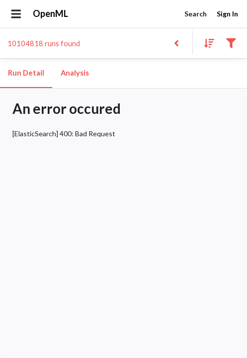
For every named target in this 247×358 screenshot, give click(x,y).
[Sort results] (206, 42)
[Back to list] (176, 42)
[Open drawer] (16, 13)
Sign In (227, 14)
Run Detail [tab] (26, 73)
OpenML (50, 14)
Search (195, 14)
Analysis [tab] (74, 73)
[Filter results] (231, 42)
